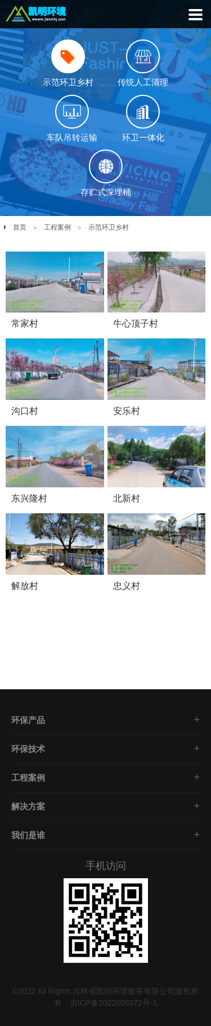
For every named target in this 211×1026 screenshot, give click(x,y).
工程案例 (57, 227)
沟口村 (24, 411)
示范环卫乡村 (108, 227)
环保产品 (28, 720)
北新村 (126, 498)
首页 (19, 227)
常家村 (24, 323)
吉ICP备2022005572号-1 (114, 1002)
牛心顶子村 (135, 323)
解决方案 (28, 806)
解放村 (24, 586)
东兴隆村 (29, 498)
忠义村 (126, 586)
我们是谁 (28, 835)
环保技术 (28, 749)
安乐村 (126, 411)
